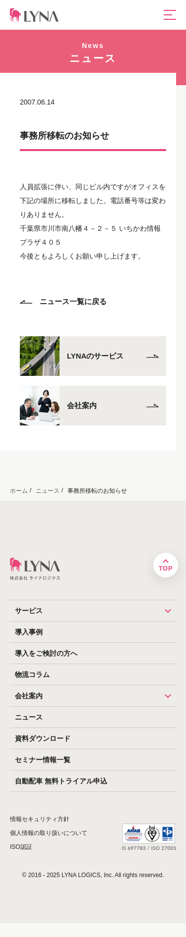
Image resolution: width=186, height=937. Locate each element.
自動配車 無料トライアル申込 (61, 781)
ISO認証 (21, 846)
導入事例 (29, 632)
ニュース (29, 717)
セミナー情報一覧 (42, 760)
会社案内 (95, 695)
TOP (166, 568)
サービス (95, 610)
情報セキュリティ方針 (39, 819)
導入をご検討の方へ (46, 653)
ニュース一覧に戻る (63, 301)
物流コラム (32, 674)
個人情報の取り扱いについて (48, 833)
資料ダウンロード (42, 738)
